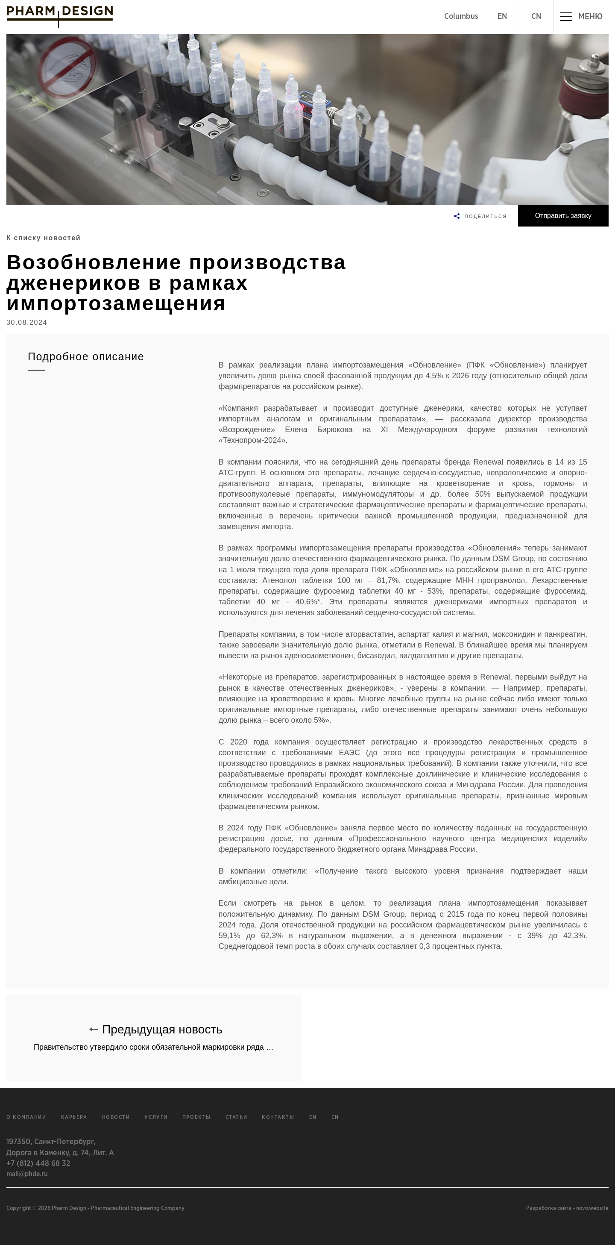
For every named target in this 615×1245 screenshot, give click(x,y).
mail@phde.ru (27, 1174)
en (313, 1117)
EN (502, 16)
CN (536, 16)
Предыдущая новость (167, 1033)
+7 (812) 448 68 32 (38, 1163)
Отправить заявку (563, 215)
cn (335, 1117)
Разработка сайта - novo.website (567, 1208)
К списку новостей (43, 237)
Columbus (461, 16)
